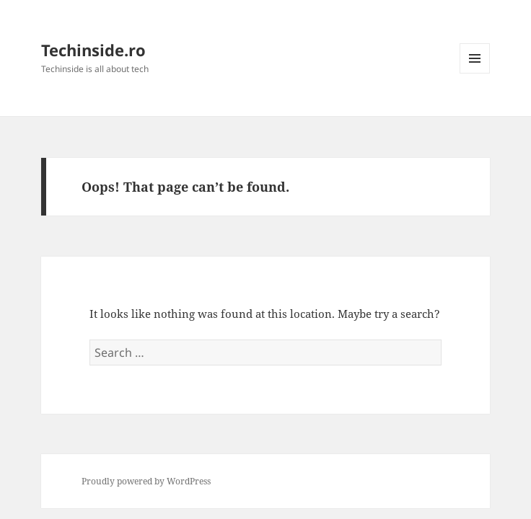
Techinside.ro (93, 50)
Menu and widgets (475, 73)
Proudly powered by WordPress (146, 481)
